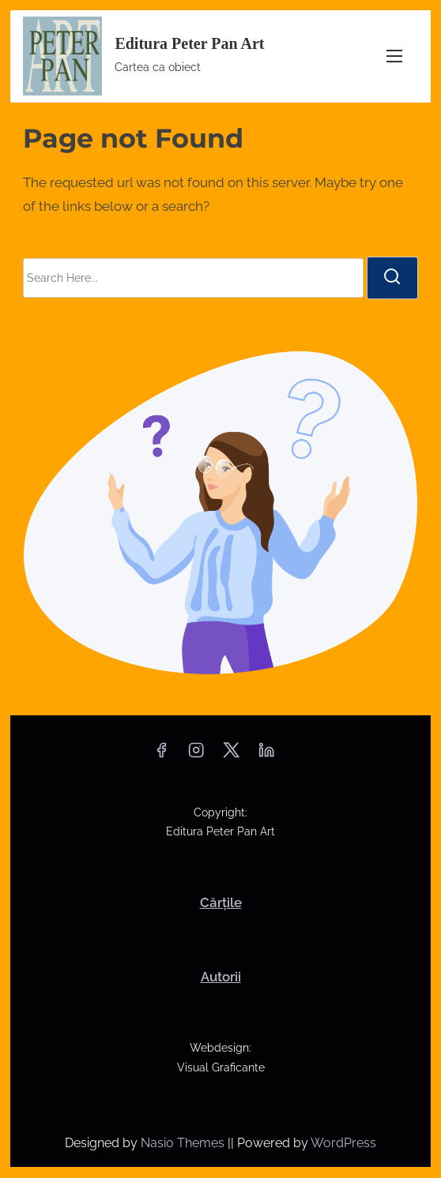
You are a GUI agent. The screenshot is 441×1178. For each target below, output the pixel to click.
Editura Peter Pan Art (189, 43)
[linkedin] (266, 755)
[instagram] (196, 755)
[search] (392, 278)
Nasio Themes (184, 1142)
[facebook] (161, 755)
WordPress (343, 1142)
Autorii (221, 977)
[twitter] (231, 755)
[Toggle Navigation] (394, 56)
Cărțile (221, 902)
